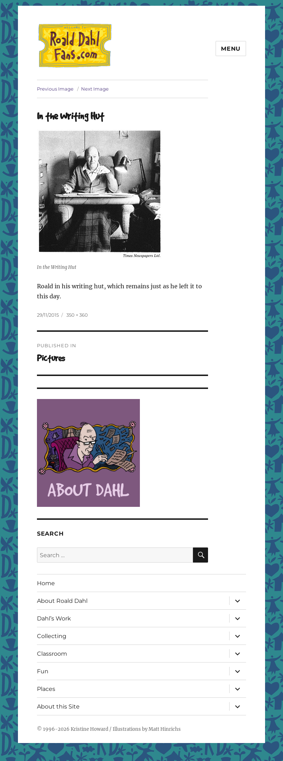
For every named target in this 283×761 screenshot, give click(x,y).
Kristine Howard (89, 729)
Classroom (52, 653)
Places (46, 689)
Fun (42, 671)
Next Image (95, 89)
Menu (231, 48)
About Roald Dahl (62, 600)
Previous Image (55, 89)
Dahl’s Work (54, 618)
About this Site (58, 706)
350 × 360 (77, 315)
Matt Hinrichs (164, 729)
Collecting (51, 636)
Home (46, 583)
